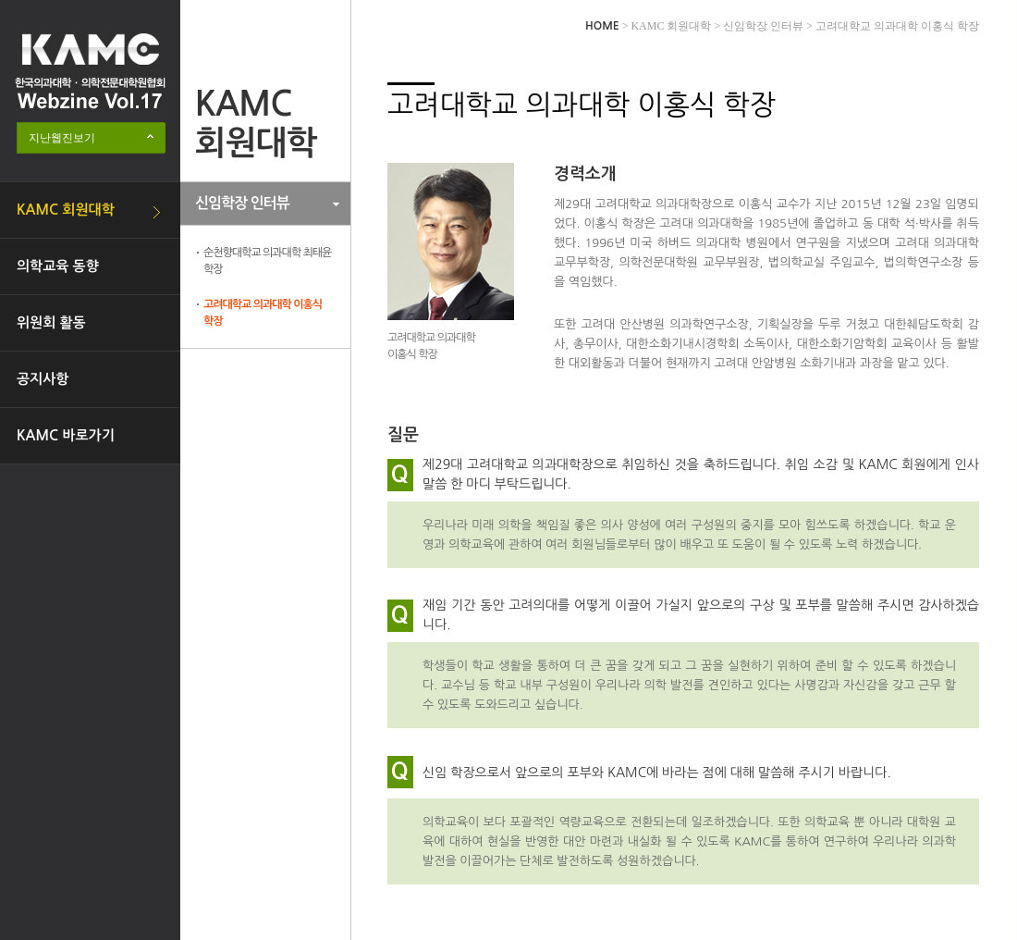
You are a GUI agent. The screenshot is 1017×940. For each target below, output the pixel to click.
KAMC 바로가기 (66, 435)
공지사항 (42, 379)
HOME (602, 25)
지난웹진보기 (62, 137)
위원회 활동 (51, 322)
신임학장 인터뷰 (242, 203)
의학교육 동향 (58, 266)
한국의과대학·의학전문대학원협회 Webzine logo (90, 71)
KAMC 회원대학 (66, 209)
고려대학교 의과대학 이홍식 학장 (262, 313)
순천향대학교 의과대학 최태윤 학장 (267, 261)
